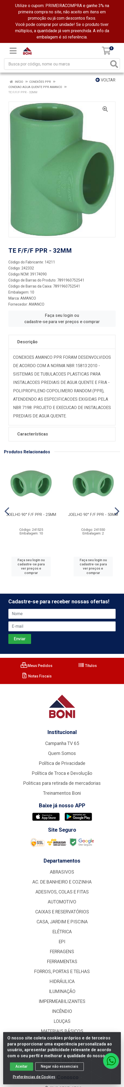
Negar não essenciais (59, 1070)
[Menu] (13, 51)
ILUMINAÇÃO (62, 991)
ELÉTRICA (62, 931)
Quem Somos (62, 753)
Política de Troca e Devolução (62, 773)
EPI (62, 941)
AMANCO (28, 298)
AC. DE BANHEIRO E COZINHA (62, 882)
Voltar (105, 80)
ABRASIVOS (62, 872)
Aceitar (21, 1070)
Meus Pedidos (36, 666)
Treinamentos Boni (62, 793)
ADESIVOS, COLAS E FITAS (62, 892)
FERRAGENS (62, 951)
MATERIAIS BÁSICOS (62, 1031)
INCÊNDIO (62, 1011)
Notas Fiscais (36, 676)
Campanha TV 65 (62, 743)
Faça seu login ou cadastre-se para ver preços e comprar (62, 318)
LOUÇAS (62, 1021)
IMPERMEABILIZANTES (62, 1001)
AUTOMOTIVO (62, 901)
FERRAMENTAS (62, 961)
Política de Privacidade (62, 763)
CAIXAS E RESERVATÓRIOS (62, 911)
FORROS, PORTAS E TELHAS (62, 971)
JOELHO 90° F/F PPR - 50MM (93, 514)
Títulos (87, 666)
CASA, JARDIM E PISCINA (62, 921)
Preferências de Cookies (34, 1080)
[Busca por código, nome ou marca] (56, 64)
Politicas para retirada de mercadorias (62, 783)
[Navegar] (7, 511)
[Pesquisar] (114, 64)
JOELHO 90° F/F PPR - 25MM (31, 514)
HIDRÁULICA (62, 981)
